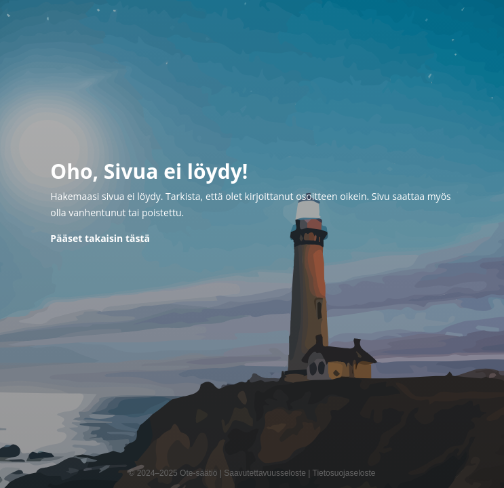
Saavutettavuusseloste (265, 473)
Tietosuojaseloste (344, 473)
